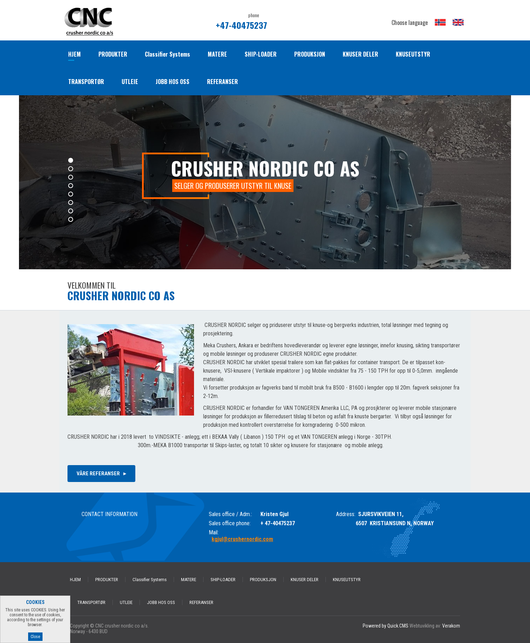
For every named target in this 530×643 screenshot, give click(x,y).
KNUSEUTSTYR (413, 54)
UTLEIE (130, 81)
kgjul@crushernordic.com (242, 539)
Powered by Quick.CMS (385, 626)
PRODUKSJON (309, 54)
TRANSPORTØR (86, 81)
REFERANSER (222, 81)
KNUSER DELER (360, 54)
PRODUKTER (112, 54)
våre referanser (98, 473)
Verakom (451, 626)
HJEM (74, 54)
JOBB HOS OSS (172, 81)
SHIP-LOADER (261, 54)
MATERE (217, 54)
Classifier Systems (167, 54)
